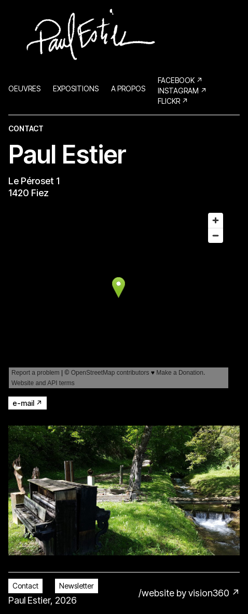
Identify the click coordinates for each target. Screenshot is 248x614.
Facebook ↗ (180, 80)
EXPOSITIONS (76, 88)
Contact (25, 585)
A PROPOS (128, 88)
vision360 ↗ (214, 593)
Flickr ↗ (173, 101)
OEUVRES (24, 88)
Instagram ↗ (182, 90)
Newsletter (76, 585)
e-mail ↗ (27, 403)
